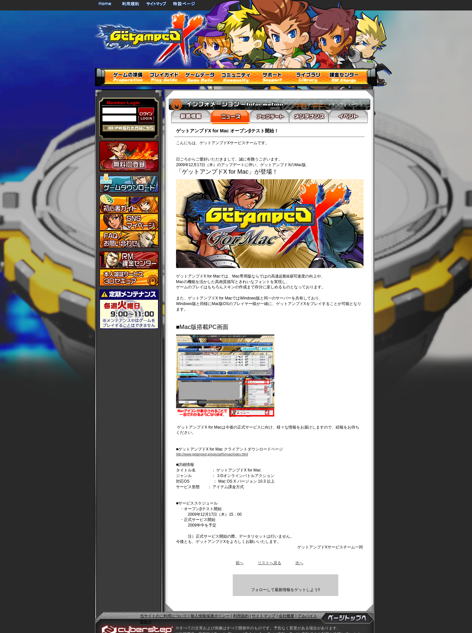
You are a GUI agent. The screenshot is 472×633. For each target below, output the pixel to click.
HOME (106, 3)
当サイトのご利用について (164, 606)
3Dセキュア (129, 277)
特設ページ (184, 3)
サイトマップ (156, 3)
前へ (240, 563)
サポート (319, 105)
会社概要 (286, 606)
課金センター (129, 260)
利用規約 (131, 3)
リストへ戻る (269, 563)
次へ (299, 563)
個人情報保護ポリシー (210, 606)
